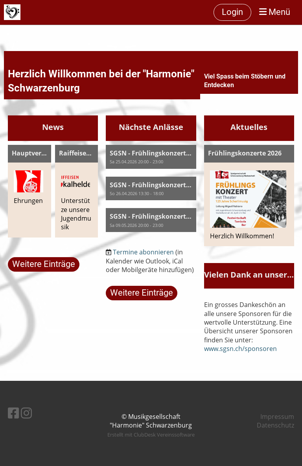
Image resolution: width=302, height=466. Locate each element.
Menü (274, 12)
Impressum (277, 416)
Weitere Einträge (43, 264)
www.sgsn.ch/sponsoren (240, 348)
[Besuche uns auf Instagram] (26, 412)
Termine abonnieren (143, 252)
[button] (151, 157)
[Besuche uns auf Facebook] (13, 412)
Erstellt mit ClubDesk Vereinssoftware (151, 434)
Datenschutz (275, 425)
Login (232, 12)
